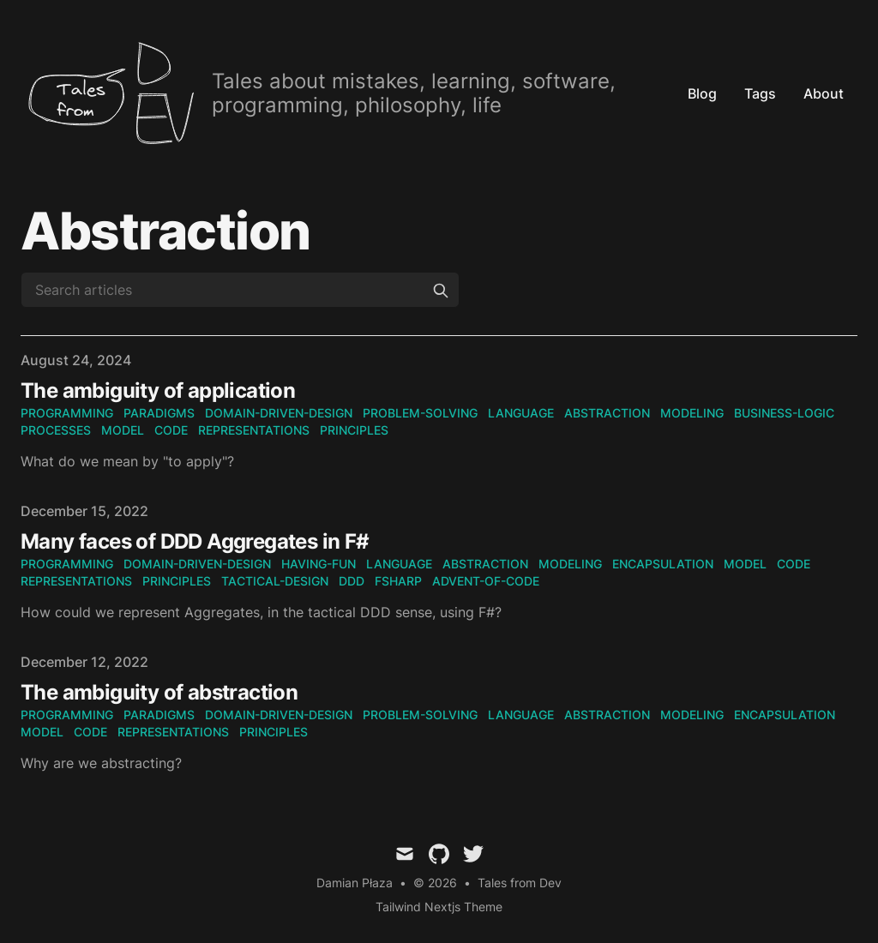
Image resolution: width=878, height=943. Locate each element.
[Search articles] (240, 290)
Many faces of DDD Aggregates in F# (195, 541)
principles (354, 430)
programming (67, 412)
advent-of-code (485, 581)
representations (254, 430)
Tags (760, 93)
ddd (351, 581)
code (171, 430)
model (122, 430)
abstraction (607, 412)
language (521, 412)
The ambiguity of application (158, 390)
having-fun (318, 563)
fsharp (398, 581)
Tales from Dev (520, 882)
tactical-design (274, 581)
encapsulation (662, 563)
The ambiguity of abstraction (159, 692)
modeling (692, 412)
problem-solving (420, 412)
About (823, 93)
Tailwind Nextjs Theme (439, 906)
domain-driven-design (278, 412)
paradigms (159, 412)
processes (56, 430)
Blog (702, 93)
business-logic (784, 412)
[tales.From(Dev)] (347, 93)
